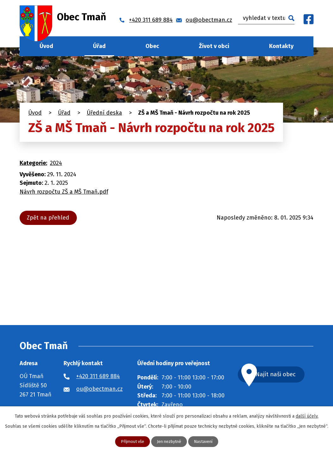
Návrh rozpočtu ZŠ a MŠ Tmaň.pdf (64, 191)
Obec (152, 46)
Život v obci (214, 46)
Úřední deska (104, 112)
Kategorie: (33, 163)
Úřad (99, 46)
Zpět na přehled (49, 217)
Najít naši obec (283, 374)
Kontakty (281, 46)
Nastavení (205, 441)
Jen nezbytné (169, 441)
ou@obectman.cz (99, 388)
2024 (56, 163)
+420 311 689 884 (98, 376)
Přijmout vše (130, 441)
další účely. (307, 416)
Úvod (46, 46)
